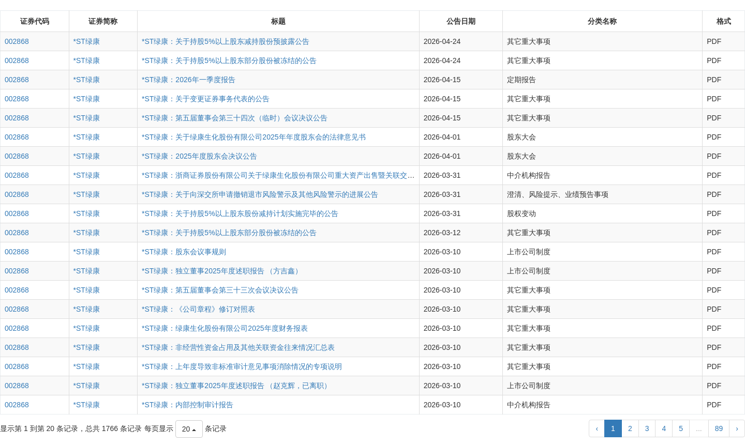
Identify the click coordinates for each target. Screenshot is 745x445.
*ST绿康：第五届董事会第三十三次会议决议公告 (220, 290)
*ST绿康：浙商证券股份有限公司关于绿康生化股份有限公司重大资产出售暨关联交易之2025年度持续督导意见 (319, 175)
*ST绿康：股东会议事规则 (184, 252)
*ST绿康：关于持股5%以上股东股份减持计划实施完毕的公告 (240, 213)
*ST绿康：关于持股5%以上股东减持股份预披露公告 (225, 41)
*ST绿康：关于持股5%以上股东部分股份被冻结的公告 (229, 60)
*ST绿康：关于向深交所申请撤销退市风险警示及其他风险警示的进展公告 (260, 194)
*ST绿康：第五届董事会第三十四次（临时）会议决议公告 (234, 118)
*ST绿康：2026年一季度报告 (188, 79)
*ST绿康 (86, 41)
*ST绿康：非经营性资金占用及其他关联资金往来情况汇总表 (238, 347)
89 (719, 428)
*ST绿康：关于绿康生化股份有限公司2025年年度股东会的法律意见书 (253, 137)
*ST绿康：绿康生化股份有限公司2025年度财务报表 (224, 328)
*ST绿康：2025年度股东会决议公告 (199, 156)
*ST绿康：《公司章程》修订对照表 (198, 309)
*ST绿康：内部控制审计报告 (187, 405)
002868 (17, 41)
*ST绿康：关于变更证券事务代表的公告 (206, 99)
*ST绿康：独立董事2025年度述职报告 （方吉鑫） (222, 271)
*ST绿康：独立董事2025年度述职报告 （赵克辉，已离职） (236, 385)
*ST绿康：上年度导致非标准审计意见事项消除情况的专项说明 (242, 366)
